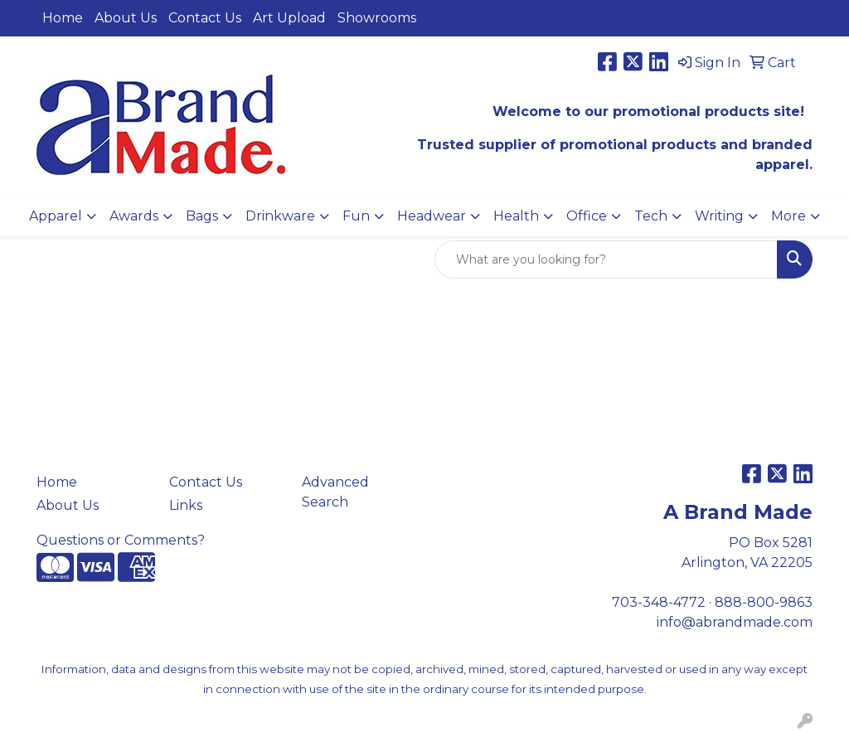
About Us (126, 18)
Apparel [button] (55, 216)
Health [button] (516, 216)
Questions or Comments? (120, 540)
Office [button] (586, 216)
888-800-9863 (764, 602)
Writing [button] (719, 216)
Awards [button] (133, 216)
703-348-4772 (659, 602)
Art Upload (289, 18)
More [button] (788, 216)
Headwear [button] (431, 216)
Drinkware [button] (280, 216)
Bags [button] (202, 216)
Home (62, 18)
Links (185, 505)
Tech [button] (650, 216)
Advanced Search (335, 492)
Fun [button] (356, 216)
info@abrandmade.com (735, 622)
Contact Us (204, 18)
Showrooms (376, 18)
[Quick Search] (606, 259)
